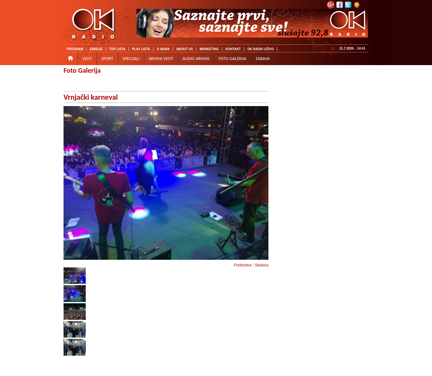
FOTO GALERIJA (232, 58)
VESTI (87, 58)
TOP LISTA (117, 49)
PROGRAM (75, 49)
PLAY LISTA (141, 49)
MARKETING (209, 49)
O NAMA (163, 49)
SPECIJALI (131, 58)
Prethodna (242, 265)
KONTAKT (233, 49)
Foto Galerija (82, 70)
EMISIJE (96, 49)
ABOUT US (184, 49)
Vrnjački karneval (91, 97)
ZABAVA (262, 58)
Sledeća (261, 265)
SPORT (107, 58)
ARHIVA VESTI (161, 58)
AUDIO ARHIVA (196, 58)
